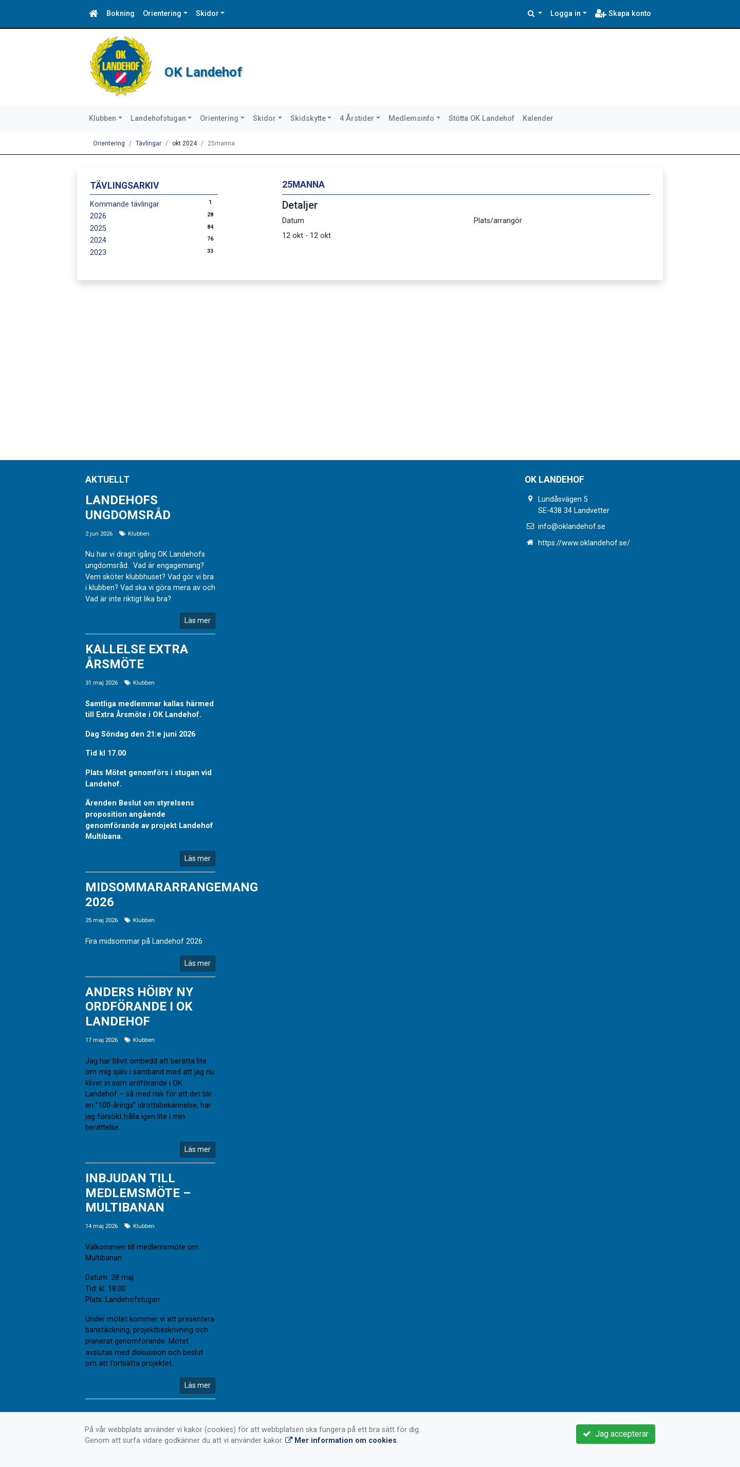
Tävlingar (148, 143)
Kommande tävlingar (124, 204)
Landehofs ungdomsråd (128, 507)
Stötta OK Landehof (481, 118)
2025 (98, 228)
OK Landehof (250, 66)
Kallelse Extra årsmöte (136, 656)
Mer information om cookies (341, 1440)
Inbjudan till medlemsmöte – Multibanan (138, 1193)
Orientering (162, 13)
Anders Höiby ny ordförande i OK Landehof (139, 1007)
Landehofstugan (158, 118)
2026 (98, 216)
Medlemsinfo (411, 118)
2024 (98, 240)
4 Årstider (357, 118)
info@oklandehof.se (571, 526)
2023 (98, 252)
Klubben (102, 118)
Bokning (120, 13)
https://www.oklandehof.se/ (584, 543)
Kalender (538, 118)
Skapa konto (623, 13)
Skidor (207, 13)
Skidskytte (308, 118)
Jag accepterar (616, 1434)
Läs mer (197, 620)
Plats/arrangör (498, 220)
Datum (293, 220)
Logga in (565, 13)
